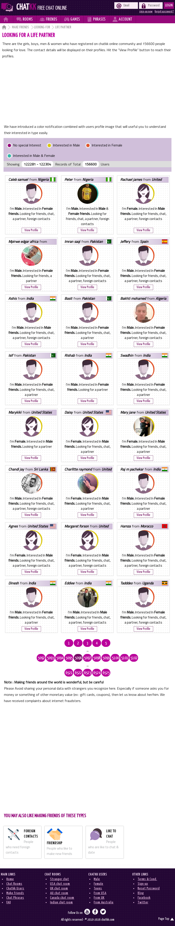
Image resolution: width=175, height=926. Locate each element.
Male (97, 879)
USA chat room (60, 883)
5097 (87, 658)
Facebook (144, 897)
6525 (106, 673)
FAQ (8, 902)
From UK (99, 897)
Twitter (143, 902)
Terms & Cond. (147, 879)
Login (169, 5)
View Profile (31, 230)
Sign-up (143, 883)
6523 (87, 673)
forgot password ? (164, 11)
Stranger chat (59, 879)
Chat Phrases (15, 897)
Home (10, 879)
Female (98, 883)
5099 (106, 658)
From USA (100, 893)
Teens (98, 888)
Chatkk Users (15, 888)
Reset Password (149, 888)
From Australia (103, 902)
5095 (69, 658)
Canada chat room (62, 897)
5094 (59, 658)
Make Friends (21, 27)
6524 (96, 673)
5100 (115, 658)
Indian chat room (61, 902)
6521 (69, 673)
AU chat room (59, 893)
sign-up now (145, 11)
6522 (78, 673)
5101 (124, 658)
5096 (78, 658)
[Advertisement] (87, 92)
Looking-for (42, 27)
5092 (41, 658)
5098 (96, 658)
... (87, 650)
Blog (141, 893)
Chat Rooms (14, 883)
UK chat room (59, 888)
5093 (50, 658)
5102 (133, 658)
